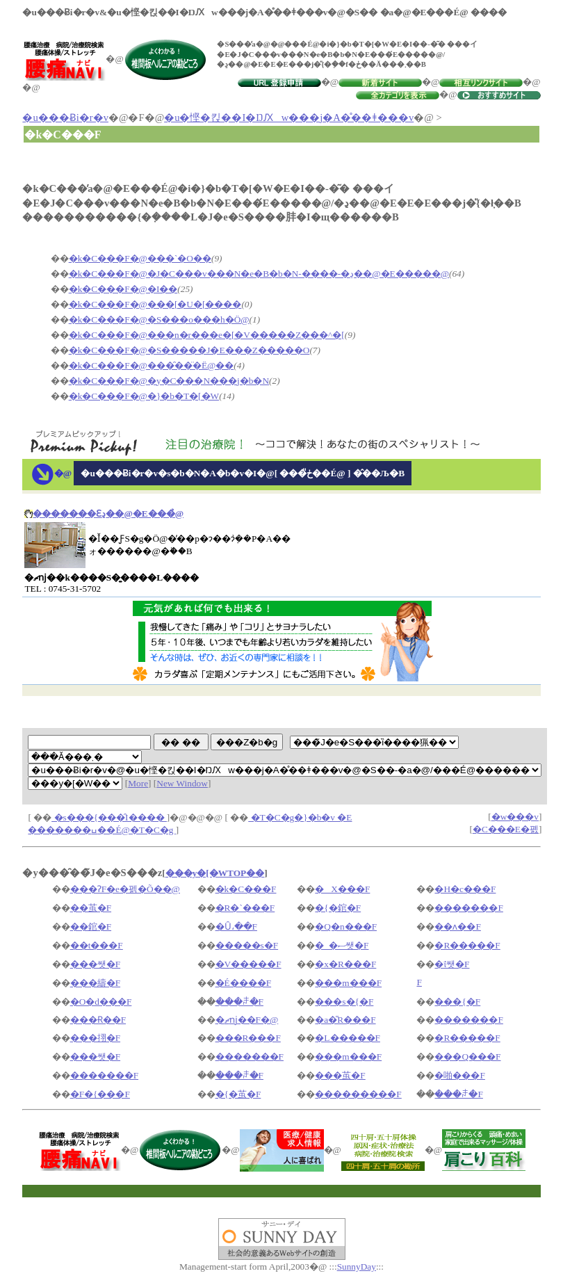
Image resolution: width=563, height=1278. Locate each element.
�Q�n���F (346, 926)
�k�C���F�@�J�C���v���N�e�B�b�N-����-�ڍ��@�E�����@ (259, 273)
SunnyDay (356, 1266)
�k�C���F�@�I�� (123, 289)
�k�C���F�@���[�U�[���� (155, 304)
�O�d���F (101, 1001)
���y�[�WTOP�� (215, 873)
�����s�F (247, 945)
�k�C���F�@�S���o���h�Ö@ (159, 319)
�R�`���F (245, 908)
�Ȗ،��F (236, 926)
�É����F (243, 983)
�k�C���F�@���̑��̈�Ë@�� (151, 365)
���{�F (457, 1001)
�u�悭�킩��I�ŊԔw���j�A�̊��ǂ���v (289, 117)
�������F (468, 908)
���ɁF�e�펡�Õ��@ (125, 889)
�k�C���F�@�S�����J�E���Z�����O (189, 350)
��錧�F (90, 926)
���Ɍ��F (98, 1019)
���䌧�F (95, 983)
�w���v (515, 816)
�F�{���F (100, 1094)
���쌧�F (95, 964)
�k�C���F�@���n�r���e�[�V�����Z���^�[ (207, 335)
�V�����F (248, 964)
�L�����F (347, 1038)
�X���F (342, 889)
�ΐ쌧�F (451, 964)
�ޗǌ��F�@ (247, 1019)
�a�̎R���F (345, 1019)
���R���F (248, 1038)
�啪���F (459, 1075)
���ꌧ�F (239, 1001)
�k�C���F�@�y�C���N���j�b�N (169, 380)
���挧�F (95, 1038)
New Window (182, 783)
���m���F (348, 983)
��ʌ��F (457, 926)
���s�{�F (344, 1001)
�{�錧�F (338, 908)
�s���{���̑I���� (109, 817)
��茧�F (90, 908)
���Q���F (467, 1056)
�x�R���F (345, 964)
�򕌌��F (418, 982)
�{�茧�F (238, 1094)
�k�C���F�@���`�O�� (140, 258)
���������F (358, 1094)
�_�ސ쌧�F (341, 945)
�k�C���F (246, 889)
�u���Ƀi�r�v (65, 117)
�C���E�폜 (506, 829)
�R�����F (467, 945)
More (138, 783)
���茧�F (340, 1075)
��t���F (96, 945)
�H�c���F (465, 889)
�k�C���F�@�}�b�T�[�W (144, 396)
